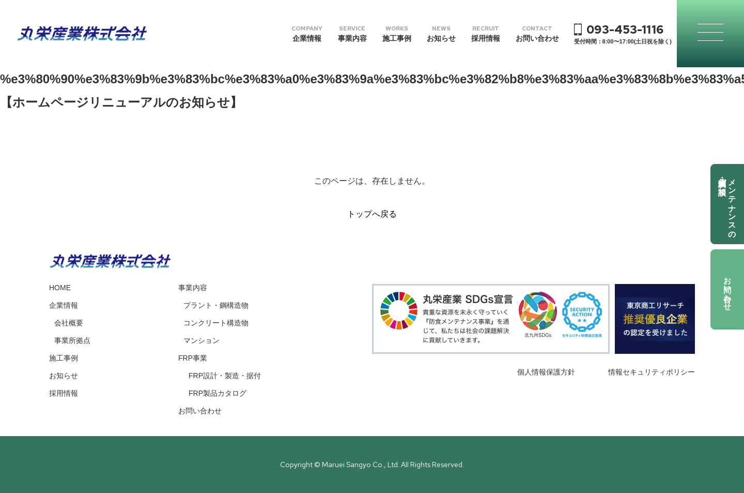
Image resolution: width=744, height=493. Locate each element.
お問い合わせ (727, 289)
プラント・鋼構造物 (216, 305)
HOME (60, 287)
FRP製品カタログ (217, 393)
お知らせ (63, 375)
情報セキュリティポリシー (651, 372)
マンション (201, 340)
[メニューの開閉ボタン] (710, 33)
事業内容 (192, 287)
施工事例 (63, 358)
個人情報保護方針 (546, 372)
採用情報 (63, 393)
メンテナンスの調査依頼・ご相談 (727, 204)
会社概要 (68, 323)
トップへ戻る (372, 214)
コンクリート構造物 (216, 323)
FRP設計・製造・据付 (225, 375)
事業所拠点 (72, 340)
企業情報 (63, 305)
